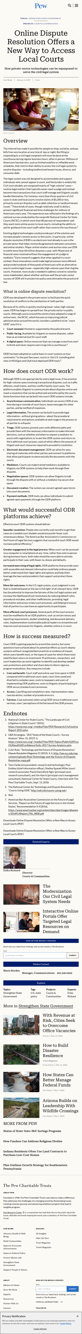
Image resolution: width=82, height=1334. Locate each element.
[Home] (27, 1185)
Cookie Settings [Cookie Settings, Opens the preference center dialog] (40, 1329)
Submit (72, 955)
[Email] (35, 955)
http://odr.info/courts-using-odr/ (48, 790)
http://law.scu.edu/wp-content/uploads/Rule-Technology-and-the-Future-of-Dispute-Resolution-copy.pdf (43, 757)
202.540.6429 (64, 973)
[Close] (78, 1317)
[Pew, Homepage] (41, 5)
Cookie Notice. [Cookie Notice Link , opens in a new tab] (66, 1324)
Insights (40, 1229)
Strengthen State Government (46, 1006)
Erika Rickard (11, 870)
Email (5, 951)
